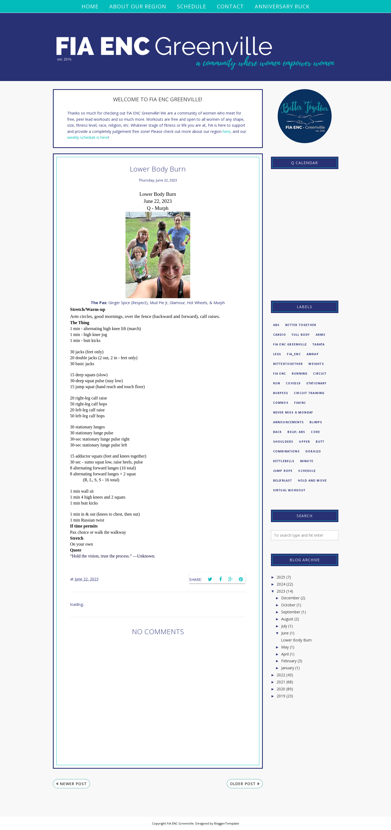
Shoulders (283, 441)
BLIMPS (316, 422)
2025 (281, 577)
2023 (281, 591)
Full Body (301, 335)
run (276, 383)
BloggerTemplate (226, 823)
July (284, 626)
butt (320, 441)
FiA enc (279, 373)
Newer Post (73, 783)
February (289, 660)
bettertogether (288, 364)
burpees (280, 393)
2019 (281, 695)
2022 (281, 674)
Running (299, 373)
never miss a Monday (293, 412)
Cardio (279, 335)
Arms (321, 335)
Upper (304, 441)
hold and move (312, 480)
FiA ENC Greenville (290, 344)
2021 (281, 681)
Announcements (288, 422)
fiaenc (300, 403)
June (285, 633)
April (285, 654)
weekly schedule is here (87, 137)
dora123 (313, 451)
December (290, 597)
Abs (276, 325)
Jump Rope (283, 471)
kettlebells (283, 461)
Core (315, 432)
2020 (281, 688)
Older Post (243, 783)
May (285, 647)
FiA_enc (294, 354)
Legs (277, 354)
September (290, 611)
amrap (313, 354)
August (287, 618)
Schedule (307, 471)
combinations (286, 451)
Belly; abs (296, 432)
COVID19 (293, 383)
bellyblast (282, 480)
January (287, 667)
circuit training (309, 393)
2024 (281, 584)
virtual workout (289, 490)
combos (280, 403)
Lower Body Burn (296, 640)
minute (306, 461)
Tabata (318, 344)
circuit (319, 373)
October (288, 604)
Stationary (316, 383)
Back (277, 432)
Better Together (300, 325)
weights (316, 364)
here (226, 131)
